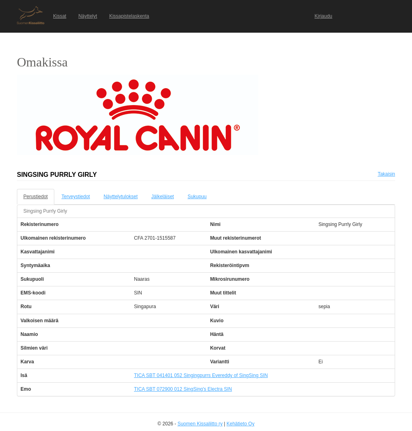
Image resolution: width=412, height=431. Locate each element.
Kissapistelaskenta (129, 16)
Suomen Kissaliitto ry (199, 424)
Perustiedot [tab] (35, 196)
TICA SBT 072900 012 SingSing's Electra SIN (183, 389)
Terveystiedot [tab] (76, 196)
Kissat (59, 16)
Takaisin (386, 174)
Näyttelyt (87, 16)
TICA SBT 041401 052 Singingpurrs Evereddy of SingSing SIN (201, 375)
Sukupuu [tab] (196, 196)
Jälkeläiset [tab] (162, 196)
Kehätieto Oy (240, 424)
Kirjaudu (323, 16)
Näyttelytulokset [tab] (120, 196)
